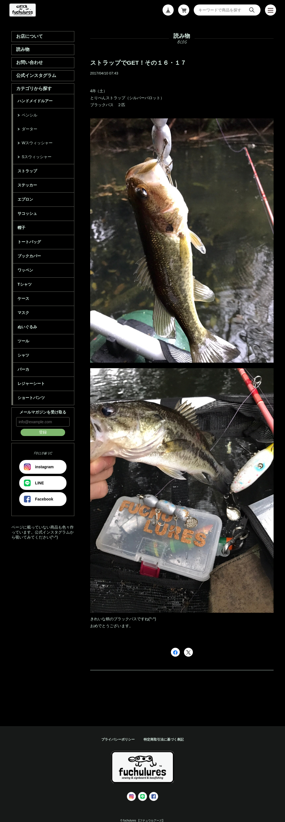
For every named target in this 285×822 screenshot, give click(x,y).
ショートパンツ (31, 397)
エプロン (25, 199)
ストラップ (27, 171)
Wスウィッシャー (37, 143)
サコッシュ (27, 213)
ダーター (29, 129)
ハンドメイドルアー (35, 101)
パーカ (23, 369)
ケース (23, 298)
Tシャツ (25, 284)
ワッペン (25, 270)
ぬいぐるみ (27, 327)
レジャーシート (31, 383)
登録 (43, 432)
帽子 (21, 227)
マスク (23, 312)
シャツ (23, 355)
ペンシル (29, 115)
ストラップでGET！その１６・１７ (138, 62)
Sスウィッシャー (36, 157)
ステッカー (27, 185)
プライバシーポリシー (118, 739)
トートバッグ (29, 242)
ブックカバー (29, 256)
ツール (23, 341)
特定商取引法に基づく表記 (164, 739)
